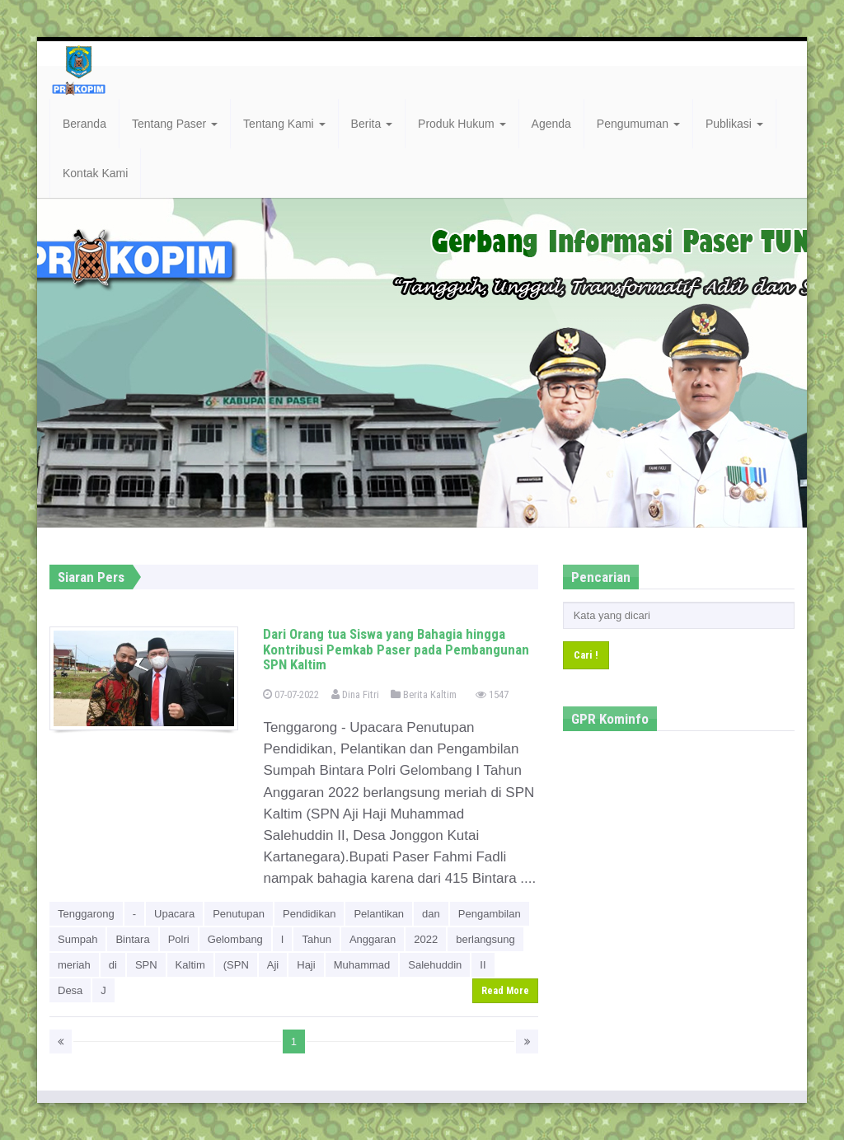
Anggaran (372, 939)
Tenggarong (86, 914)
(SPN (236, 965)
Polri (179, 939)
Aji (273, 965)
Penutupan (239, 914)
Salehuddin (435, 965)
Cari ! (586, 655)
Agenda (551, 123)
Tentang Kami (284, 123)
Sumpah (77, 939)
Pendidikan (309, 914)
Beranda (84, 123)
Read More (505, 991)
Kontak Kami (95, 173)
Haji (306, 965)
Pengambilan (489, 914)
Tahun (316, 939)
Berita (371, 123)
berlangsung (485, 939)
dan (431, 914)
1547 (492, 694)
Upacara (174, 914)
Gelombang (235, 939)
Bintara (132, 939)
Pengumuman (638, 123)
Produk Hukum (461, 123)
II (482, 965)
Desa (70, 990)
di (113, 965)
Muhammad (362, 965)
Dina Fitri (355, 694)
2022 (426, 939)
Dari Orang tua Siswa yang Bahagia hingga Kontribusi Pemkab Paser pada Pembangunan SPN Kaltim (396, 649)
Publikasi (734, 123)
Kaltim (190, 965)
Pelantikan (379, 914)
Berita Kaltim (424, 694)
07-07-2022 (291, 694)
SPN (146, 965)
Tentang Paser (175, 123)
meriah (74, 965)
